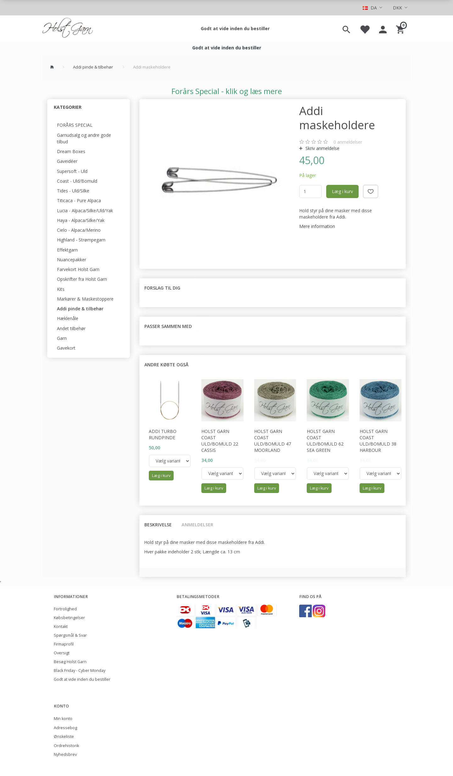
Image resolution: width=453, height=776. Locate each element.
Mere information (317, 226)
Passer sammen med (168, 326)
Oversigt (62, 653)
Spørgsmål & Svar (70, 635)
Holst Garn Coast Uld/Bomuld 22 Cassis (219, 440)
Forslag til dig (162, 288)
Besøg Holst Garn (70, 661)
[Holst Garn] (67, 28)
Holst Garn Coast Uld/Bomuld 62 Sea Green (325, 440)
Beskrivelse (158, 525)
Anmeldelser (197, 525)
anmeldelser (347, 142)
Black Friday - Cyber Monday (79, 670)
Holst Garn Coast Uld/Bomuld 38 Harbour (378, 440)
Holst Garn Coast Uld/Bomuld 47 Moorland (272, 440)
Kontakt (61, 626)
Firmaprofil (64, 644)
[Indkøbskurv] (401, 28)
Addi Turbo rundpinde (162, 434)
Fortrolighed (65, 609)
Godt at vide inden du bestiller (235, 28)
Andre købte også (166, 365)
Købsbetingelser (69, 617)
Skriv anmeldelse (321, 148)
